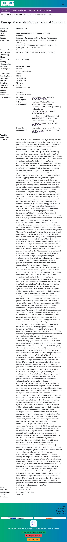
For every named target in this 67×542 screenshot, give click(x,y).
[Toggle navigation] (63, 4)
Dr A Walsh (36, 123)
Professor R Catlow (39, 102)
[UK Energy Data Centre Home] (7, 4)
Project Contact (38, 128)
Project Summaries (19, 10)
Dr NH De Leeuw (38, 107)
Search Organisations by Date (40, 10)
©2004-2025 (61, 513)
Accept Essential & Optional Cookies (33, 532)
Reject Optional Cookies (33, 536)
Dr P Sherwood (37, 116)
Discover (5, 10)
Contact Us (62, 506)
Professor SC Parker (39, 111)
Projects (10, 14)
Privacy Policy (61, 511)
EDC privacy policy (33, 539)
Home (2, 14)
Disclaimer (62, 509)
